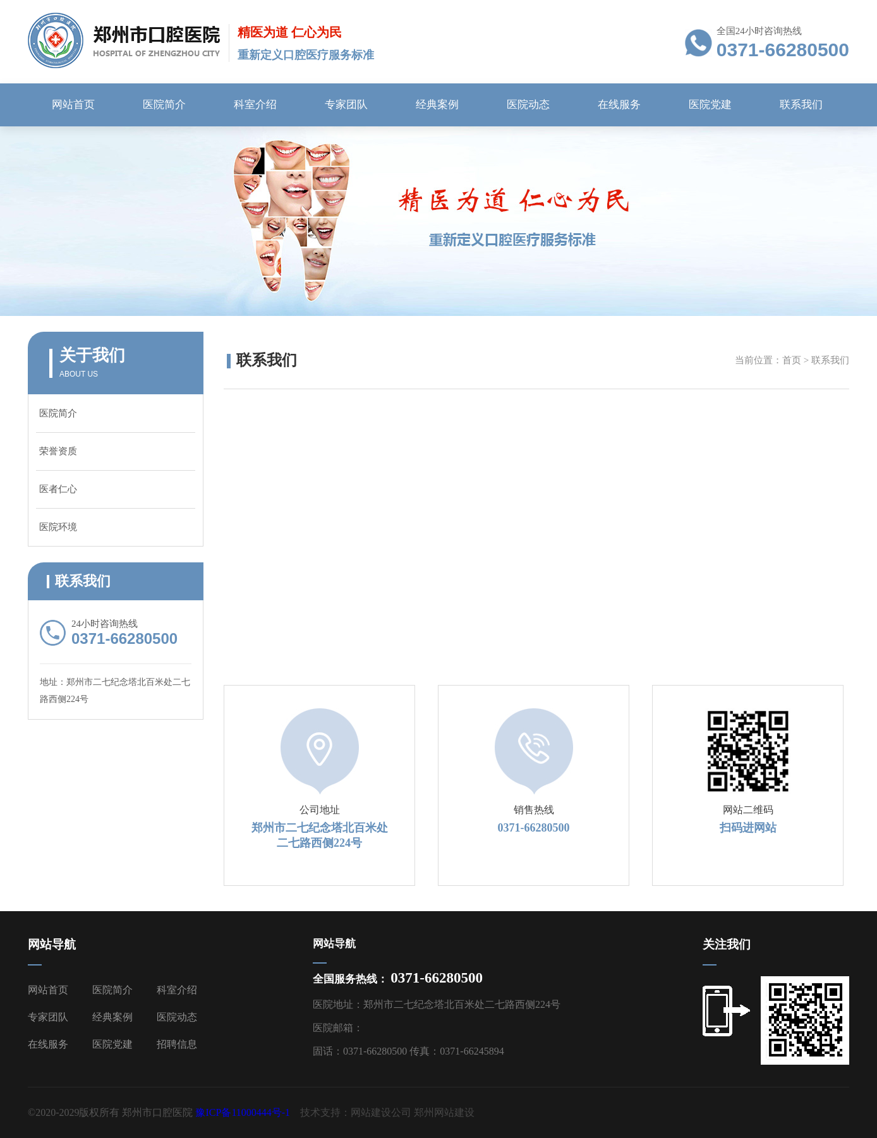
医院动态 (528, 105)
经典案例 (437, 105)
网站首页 (73, 105)
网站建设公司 (381, 1112)
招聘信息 (177, 1044)
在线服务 (619, 105)
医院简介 (164, 105)
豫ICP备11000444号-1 (242, 1112)
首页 (791, 360)
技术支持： (325, 1112)
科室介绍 (255, 105)
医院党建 (710, 105)
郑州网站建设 (444, 1112)
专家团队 (346, 105)
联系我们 (801, 105)
